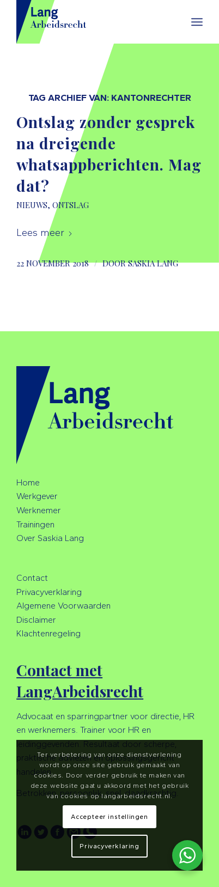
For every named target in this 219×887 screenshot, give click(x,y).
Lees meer (44, 233)
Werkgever (37, 496)
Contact (32, 578)
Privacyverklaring (49, 592)
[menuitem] (197, 22)
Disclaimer (36, 620)
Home (28, 482)
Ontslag (70, 204)
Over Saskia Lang (50, 538)
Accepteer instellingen (109, 817)
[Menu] (197, 22)
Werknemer (38, 510)
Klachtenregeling (48, 633)
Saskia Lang (153, 263)
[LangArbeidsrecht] (90, 22)
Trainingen (35, 524)
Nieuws (31, 204)
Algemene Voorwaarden (63, 605)
